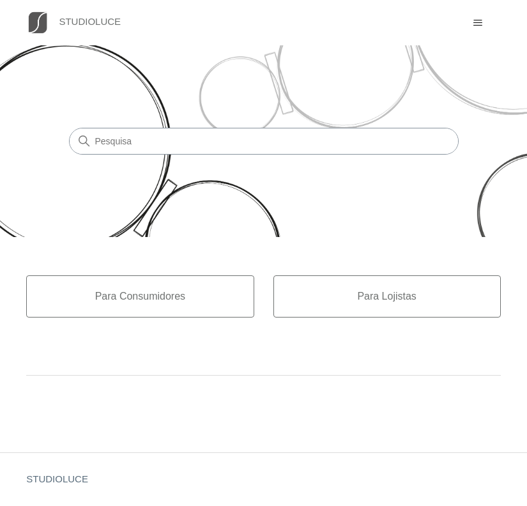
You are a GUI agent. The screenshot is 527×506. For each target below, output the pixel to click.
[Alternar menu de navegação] (478, 23)
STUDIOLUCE (57, 478)
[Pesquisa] (264, 141)
